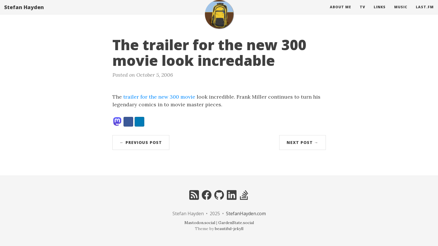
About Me (340, 12)
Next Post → (302, 142)
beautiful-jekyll (229, 228)
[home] (219, 20)
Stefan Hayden (24, 12)
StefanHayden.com (246, 213)
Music (400, 12)
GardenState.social (236, 222)
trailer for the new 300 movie (159, 96)
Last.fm (425, 12)
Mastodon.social (199, 222)
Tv (362, 12)
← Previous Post (141, 142)
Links (380, 12)
